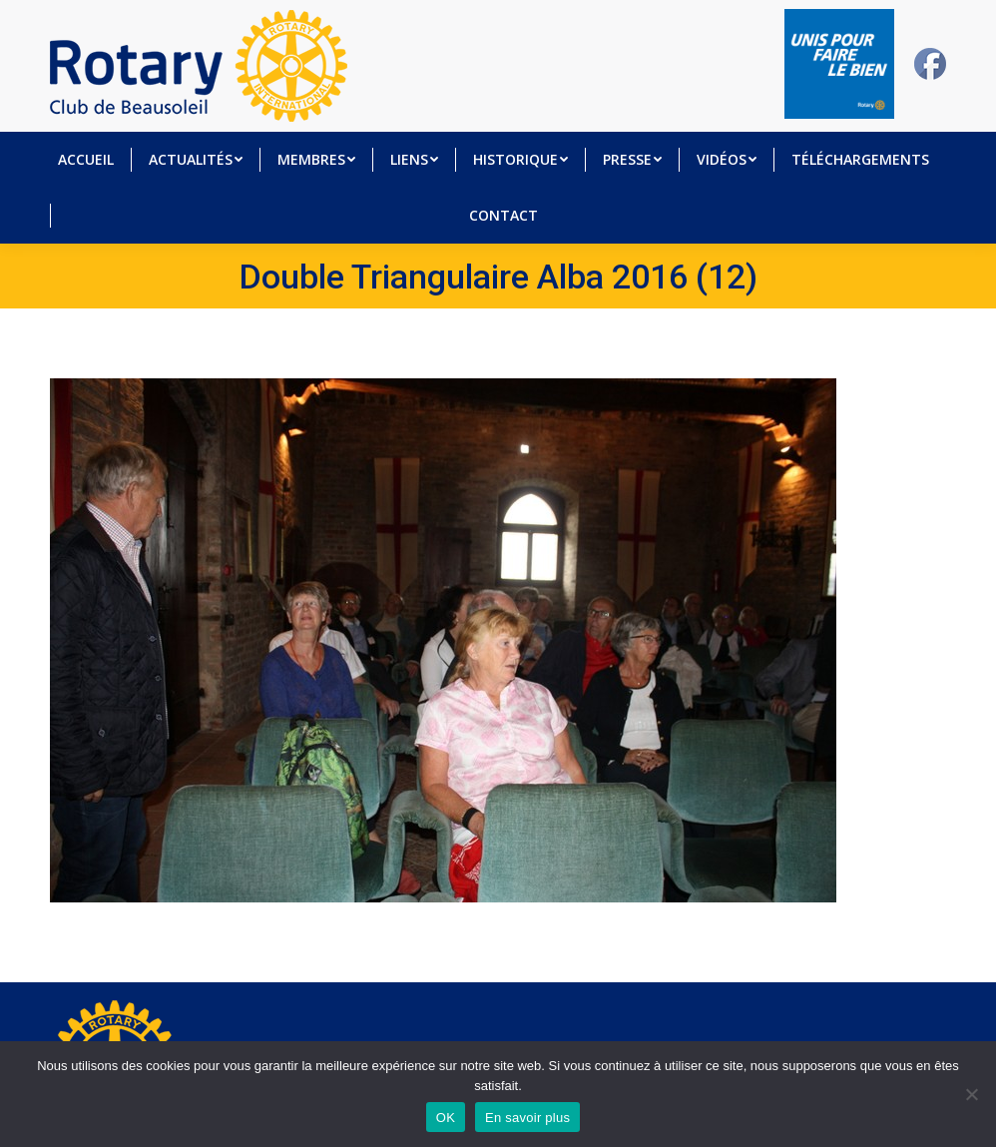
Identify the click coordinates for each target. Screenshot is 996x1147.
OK (445, 1117)
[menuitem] (85, 160)
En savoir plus (527, 1117)
